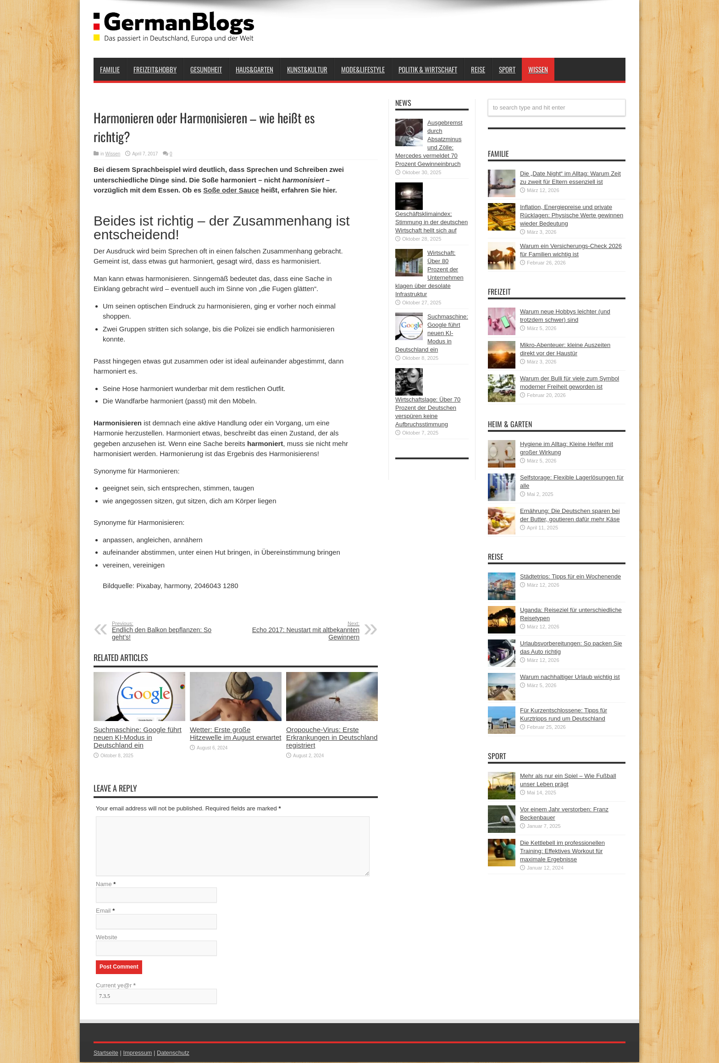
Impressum (138, 1053)
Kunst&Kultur (307, 69)
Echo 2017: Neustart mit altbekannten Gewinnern (303, 631)
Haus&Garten (254, 69)
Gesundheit (206, 69)
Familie (110, 69)
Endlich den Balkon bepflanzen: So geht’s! (168, 631)
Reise (478, 69)
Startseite (106, 1053)
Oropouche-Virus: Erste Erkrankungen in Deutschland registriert (331, 737)
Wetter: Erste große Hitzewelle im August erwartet (235, 733)
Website (106, 938)
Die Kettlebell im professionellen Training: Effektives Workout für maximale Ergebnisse (562, 851)
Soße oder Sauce (231, 190)
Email (103, 911)
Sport (507, 69)
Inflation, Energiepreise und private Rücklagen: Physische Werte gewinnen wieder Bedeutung (571, 215)
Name (104, 884)
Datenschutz (174, 1053)
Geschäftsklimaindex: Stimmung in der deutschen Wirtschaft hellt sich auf (431, 222)
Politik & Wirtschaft (427, 69)
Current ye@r (116, 986)
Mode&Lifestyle (363, 69)
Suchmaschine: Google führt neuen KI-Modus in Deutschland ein (138, 737)
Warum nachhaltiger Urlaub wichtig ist (570, 676)
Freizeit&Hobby (155, 69)
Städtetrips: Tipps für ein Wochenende (570, 576)
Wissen (538, 69)
